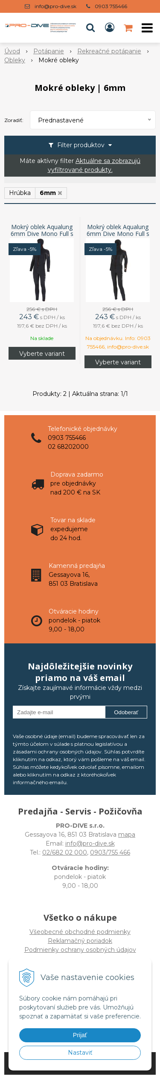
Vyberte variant (42, 354)
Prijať (80, 1035)
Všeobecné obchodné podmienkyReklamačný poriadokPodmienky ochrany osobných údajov (80, 941)
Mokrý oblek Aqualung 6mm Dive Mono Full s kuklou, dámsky (118, 234)
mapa (126, 834)
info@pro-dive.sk (55, 6)
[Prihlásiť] (109, 27)
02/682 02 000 (64, 852)
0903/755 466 (110, 852)
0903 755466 (111, 6)
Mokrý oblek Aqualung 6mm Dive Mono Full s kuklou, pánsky (42, 234)
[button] (90, 27)
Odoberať (126, 712)
